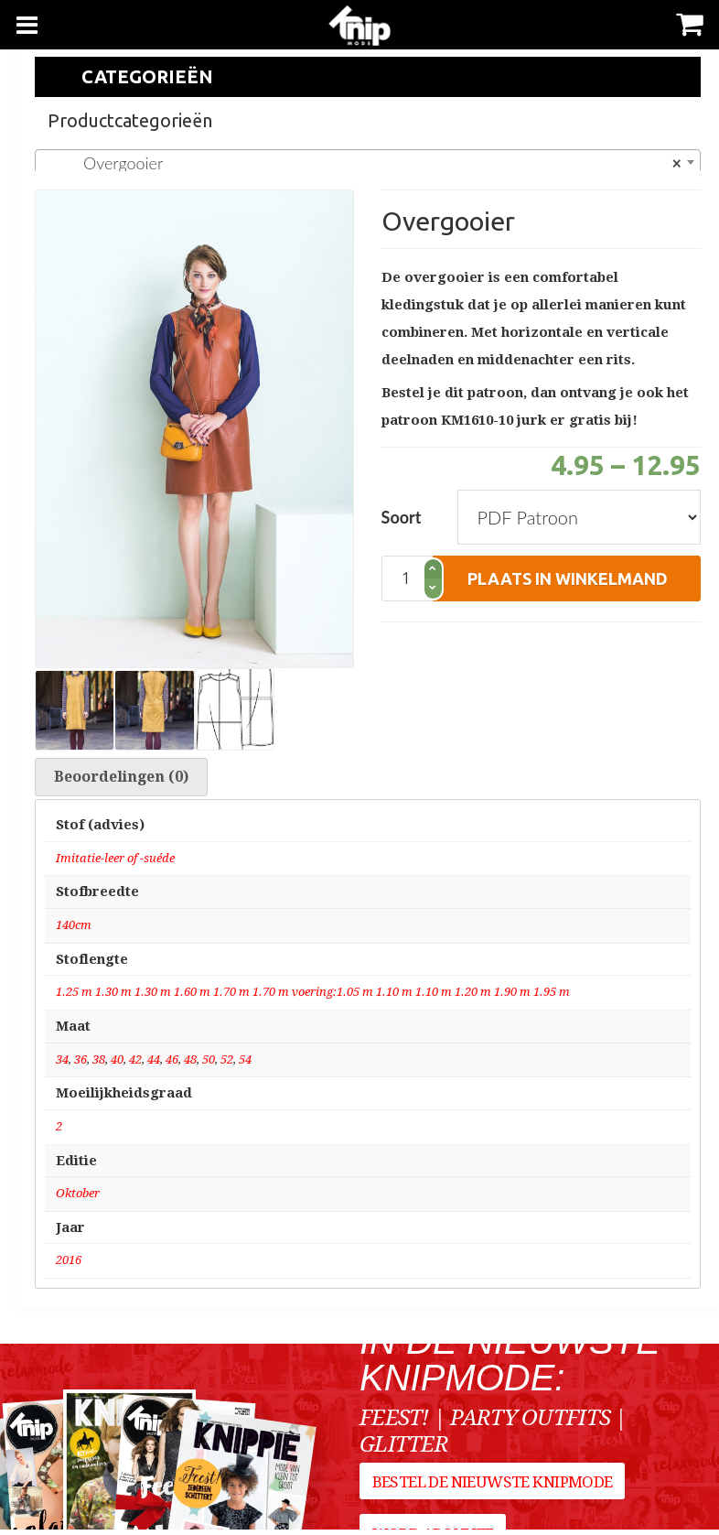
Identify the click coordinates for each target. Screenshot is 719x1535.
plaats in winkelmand (567, 578)
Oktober (78, 1198)
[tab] (121, 780)
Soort (401, 517)
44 (153, 1064)
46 (172, 1064)
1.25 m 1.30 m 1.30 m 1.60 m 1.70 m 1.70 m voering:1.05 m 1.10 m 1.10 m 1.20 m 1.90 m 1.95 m (313, 997)
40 (117, 1064)
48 (190, 1064)
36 (80, 1064)
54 (245, 1064)
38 (98, 1064)
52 (226, 1064)
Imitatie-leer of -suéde (115, 863)
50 (208, 1064)
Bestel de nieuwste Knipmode (492, 1492)
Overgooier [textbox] (362, 163)
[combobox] (368, 162)
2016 (68, 1265)
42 (135, 1064)
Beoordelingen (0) (121, 779)
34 (62, 1064)
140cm (73, 930)
